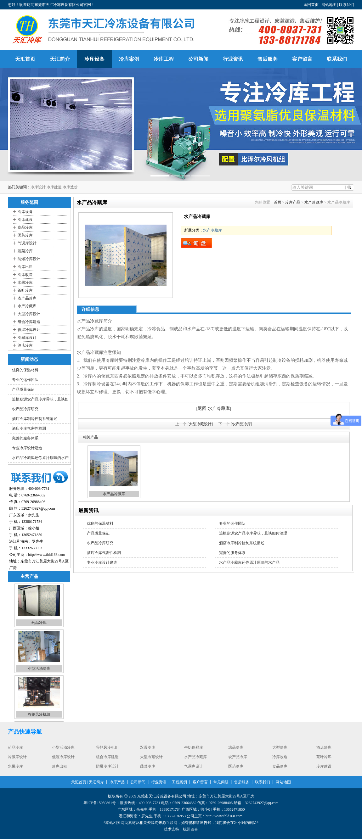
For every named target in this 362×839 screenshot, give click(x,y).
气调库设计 (27, 243)
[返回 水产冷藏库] (213, 408)
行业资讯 (233, 59)
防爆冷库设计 (29, 259)
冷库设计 (38, 187)
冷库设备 (94, 59)
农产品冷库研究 (25, 409)
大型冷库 (279, 748)
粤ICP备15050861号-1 (101, 803)
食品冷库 (25, 227)
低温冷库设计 (29, 329)
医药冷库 (25, 235)
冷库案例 (129, 59)
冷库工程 (164, 59)
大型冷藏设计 (151, 757)
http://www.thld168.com (46, 554)
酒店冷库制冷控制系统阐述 (34, 419)
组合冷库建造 (29, 322)
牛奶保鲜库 (193, 748)
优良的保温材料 (25, 370)
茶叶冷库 (25, 290)
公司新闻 (198, 59)
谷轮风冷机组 (39, 715)
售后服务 (267, 59)
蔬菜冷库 (25, 251)
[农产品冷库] (241, 424)
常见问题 (221, 782)
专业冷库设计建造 (27, 448)
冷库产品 (292, 202)
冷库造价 (70, 187)
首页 (277, 202)
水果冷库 (25, 282)
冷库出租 (25, 267)
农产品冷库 (27, 298)
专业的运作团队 (25, 380)
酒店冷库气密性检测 (29, 428)
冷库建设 (25, 219)
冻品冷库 (235, 748)
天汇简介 (60, 59)
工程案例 (179, 782)
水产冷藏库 (27, 306)
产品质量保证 (23, 389)
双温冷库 (147, 748)
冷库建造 (54, 187)
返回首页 (311, 5)
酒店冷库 (25, 345)
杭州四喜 (190, 829)
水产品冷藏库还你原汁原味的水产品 (249, 562)
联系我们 (346, 5)
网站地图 (329, 5)
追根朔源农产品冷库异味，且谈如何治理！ (255, 533)
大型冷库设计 (29, 314)
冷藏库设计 (27, 337)
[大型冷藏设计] (200, 424)
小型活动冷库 (39, 669)
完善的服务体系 (25, 438)
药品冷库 (39, 623)
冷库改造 (25, 274)
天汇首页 (25, 59)
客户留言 (302, 59)
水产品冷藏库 (114, 494)
